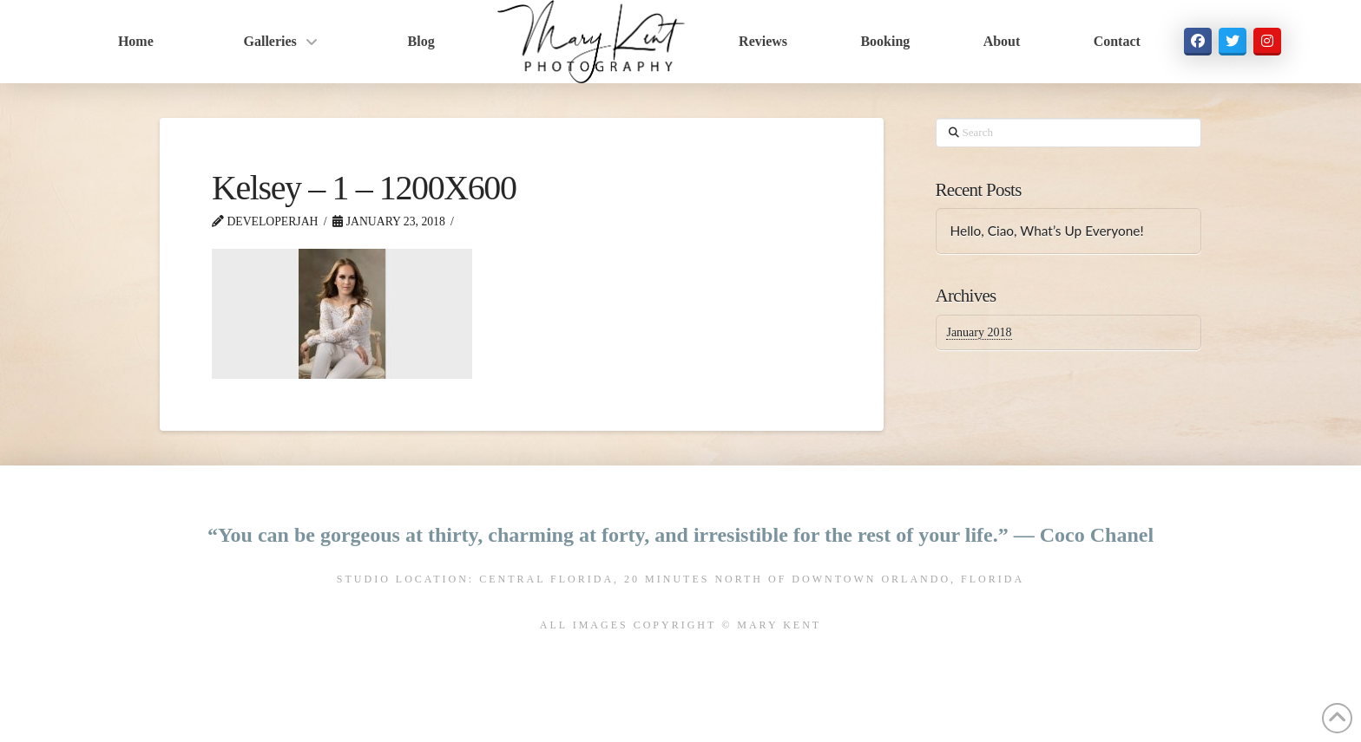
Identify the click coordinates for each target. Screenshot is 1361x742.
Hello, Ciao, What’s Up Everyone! (1046, 230)
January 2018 (978, 332)
